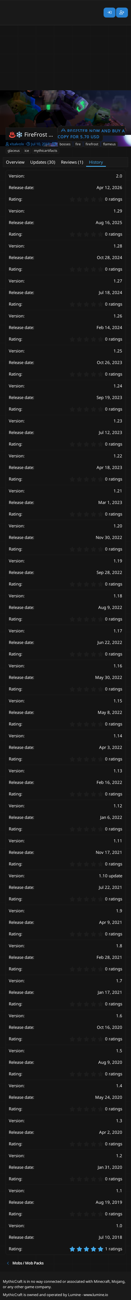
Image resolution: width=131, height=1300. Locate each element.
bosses (65, 144)
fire (78, 144)
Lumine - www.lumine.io (88, 1294)
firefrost (92, 144)
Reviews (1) (72, 162)
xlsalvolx (17, 143)
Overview (15, 162)
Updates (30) (42, 162)
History (96, 162)
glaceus (14, 150)
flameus (109, 144)
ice (27, 150)
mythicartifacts (45, 150)
